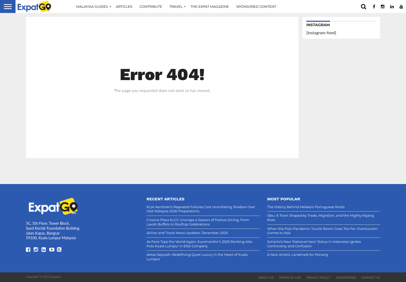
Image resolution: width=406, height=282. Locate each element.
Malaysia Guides (92, 6)
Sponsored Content (256, 6)
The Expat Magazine (210, 6)
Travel (176, 6)
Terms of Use (290, 277)
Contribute (151, 6)
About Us (266, 277)
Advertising (346, 277)
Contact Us (370, 277)
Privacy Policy (318, 277)
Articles (124, 6)
